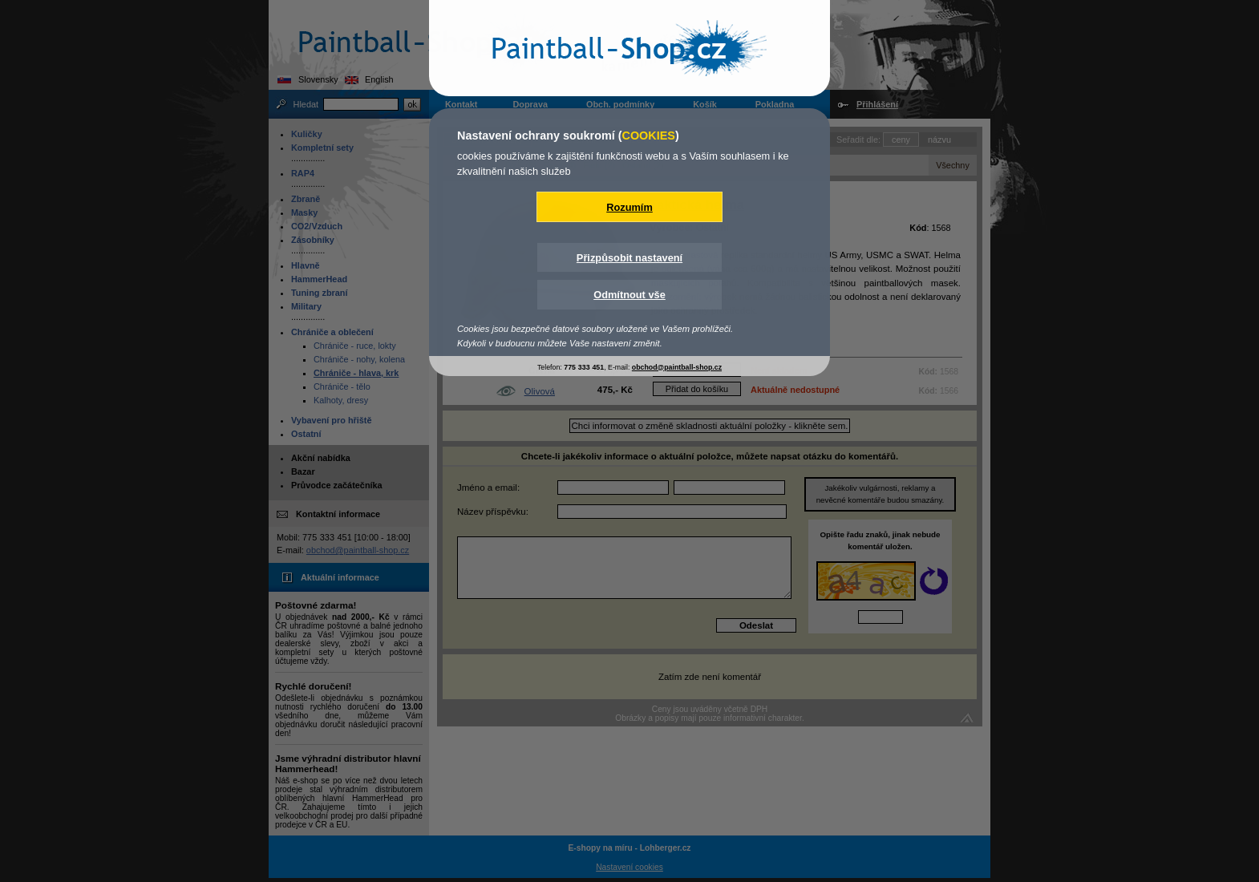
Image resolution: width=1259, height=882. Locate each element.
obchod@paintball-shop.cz (677, 367)
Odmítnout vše (629, 295)
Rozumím (629, 207)
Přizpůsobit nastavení (629, 258)
